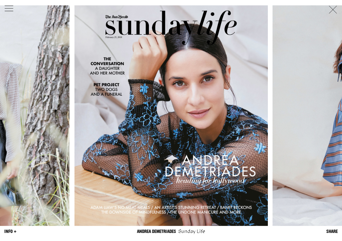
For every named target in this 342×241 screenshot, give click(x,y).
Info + (10, 231)
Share (332, 231)
